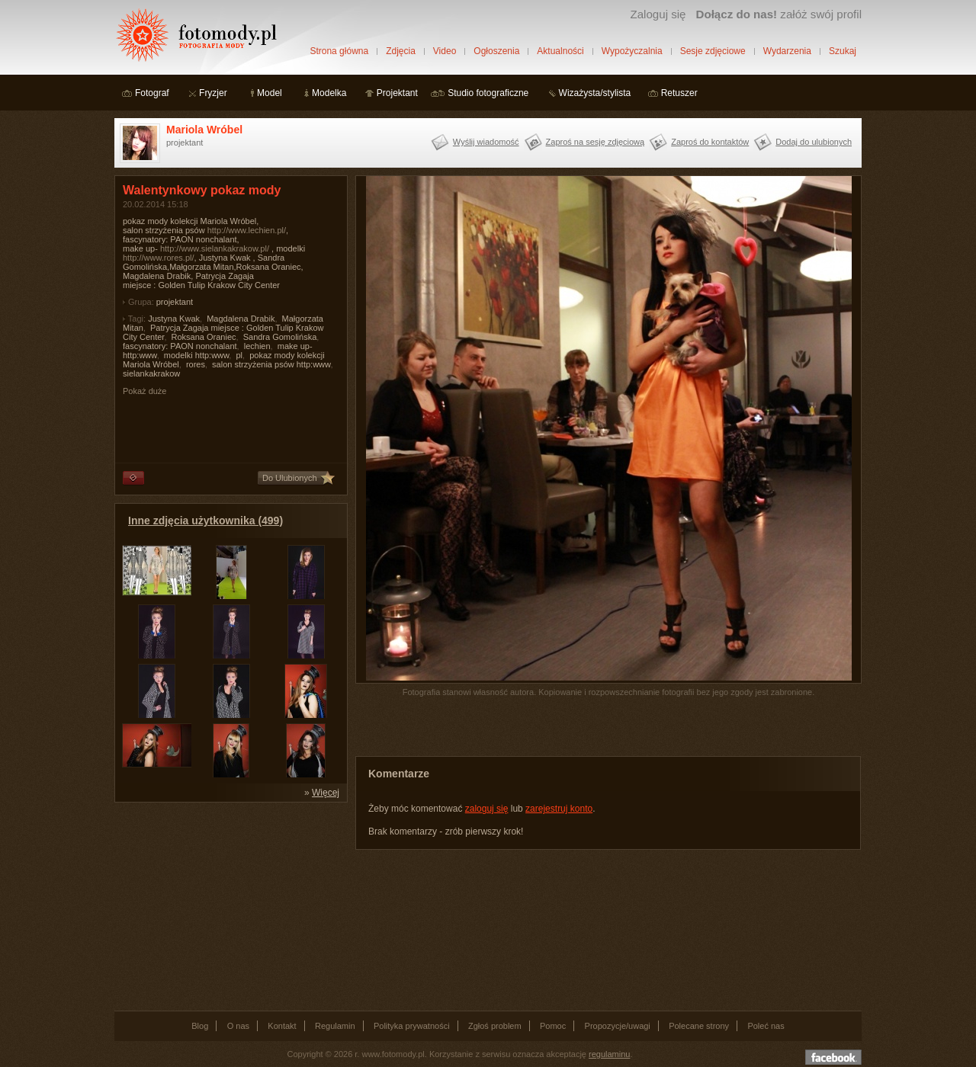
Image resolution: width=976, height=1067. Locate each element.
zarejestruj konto (558, 808)
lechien (257, 346)
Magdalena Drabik (240, 318)
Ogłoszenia (496, 51)
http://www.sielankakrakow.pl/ (214, 248)
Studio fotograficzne (488, 93)
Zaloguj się (657, 14)
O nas (238, 1025)
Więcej (325, 792)
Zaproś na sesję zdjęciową (595, 141)
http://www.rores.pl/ (158, 257)
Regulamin (335, 1025)
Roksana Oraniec (204, 336)
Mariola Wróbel (204, 129)
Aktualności (560, 51)
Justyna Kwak (174, 318)
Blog (199, 1025)
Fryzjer (213, 93)
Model (269, 93)
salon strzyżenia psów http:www (271, 364)
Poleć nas (765, 1025)
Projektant (397, 93)
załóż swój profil (779, 14)
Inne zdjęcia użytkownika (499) (205, 520)
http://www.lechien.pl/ (246, 230)
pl (239, 355)
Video (444, 51)
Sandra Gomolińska (280, 336)
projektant (174, 301)
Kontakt (282, 1025)
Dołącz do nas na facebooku (833, 1057)
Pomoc (553, 1025)
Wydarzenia (787, 51)
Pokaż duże (144, 391)
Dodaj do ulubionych (813, 141)
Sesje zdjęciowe (713, 51)
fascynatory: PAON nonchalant (180, 346)
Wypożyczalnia (632, 51)
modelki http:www (197, 355)
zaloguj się (487, 808)
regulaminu (609, 1054)
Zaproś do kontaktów (710, 141)
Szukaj (842, 51)
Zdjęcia (401, 51)
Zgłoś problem (495, 1025)
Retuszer (679, 93)
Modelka (329, 93)
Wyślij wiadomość (486, 141)
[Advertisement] (228, 905)
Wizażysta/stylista (595, 93)
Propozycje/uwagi (617, 1025)
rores (195, 364)
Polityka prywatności (412, 1025)
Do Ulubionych (289, 477)
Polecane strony (699, 1025)
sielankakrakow (151, 373)
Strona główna (339, 51)
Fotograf (152, 93)
